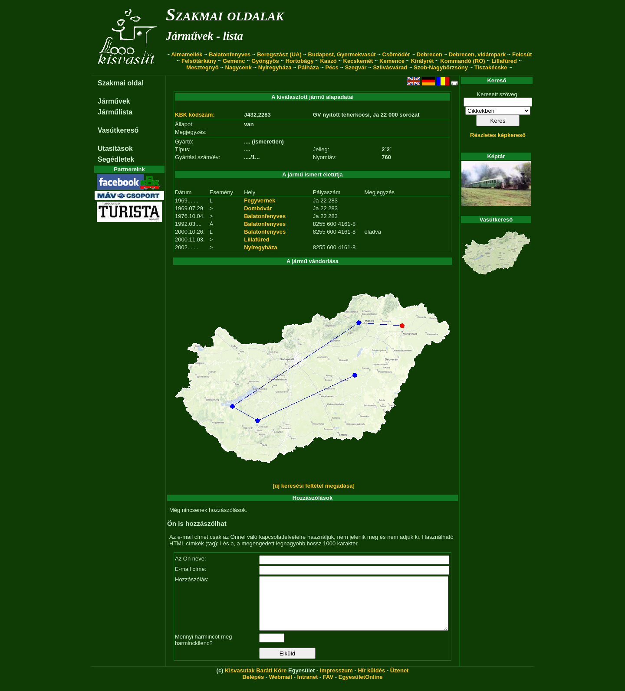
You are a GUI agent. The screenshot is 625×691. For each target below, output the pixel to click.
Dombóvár (258, 208)
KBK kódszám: (195, 114)
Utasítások (115, 148)
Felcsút (522, 54)
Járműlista (115, 112)
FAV (328, 687)
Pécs (331, 67)
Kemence (392, 61)
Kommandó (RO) (462, 61)
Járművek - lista (204, 35)
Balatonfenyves (229, 54)
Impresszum (336, 681)
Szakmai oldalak (225, 14)
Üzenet (399, 681)
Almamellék (186, 54)
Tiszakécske (490, 67)
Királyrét (422, 61)
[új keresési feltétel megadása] (314, 485)
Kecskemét (358, 61)
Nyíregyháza (275, 67)
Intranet (307, 687)
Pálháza (308, 67)
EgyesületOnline (361, 687)
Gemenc (234, 61)
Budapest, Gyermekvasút (342, 54)
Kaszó (328, 61)
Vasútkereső (118, 130)
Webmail (280, 687)
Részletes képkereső (498, 135)
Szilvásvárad (390, 67)
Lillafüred (504, 61)
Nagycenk (238, 67)
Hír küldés (371, 681)
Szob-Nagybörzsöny (441, 67)
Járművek (114, 101)
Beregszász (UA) (279, 54)
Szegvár (356, 67)
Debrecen (429, 54)
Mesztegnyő (202, 67)
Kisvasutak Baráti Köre (255, 681)
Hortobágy (300, 61)
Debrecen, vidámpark (477, 54)
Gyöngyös (265, 61)
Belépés (253, 687)
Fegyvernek (259, 200)
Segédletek (116, 159)
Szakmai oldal (121, 83)
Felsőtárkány (198, 61)
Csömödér (396, 54)
